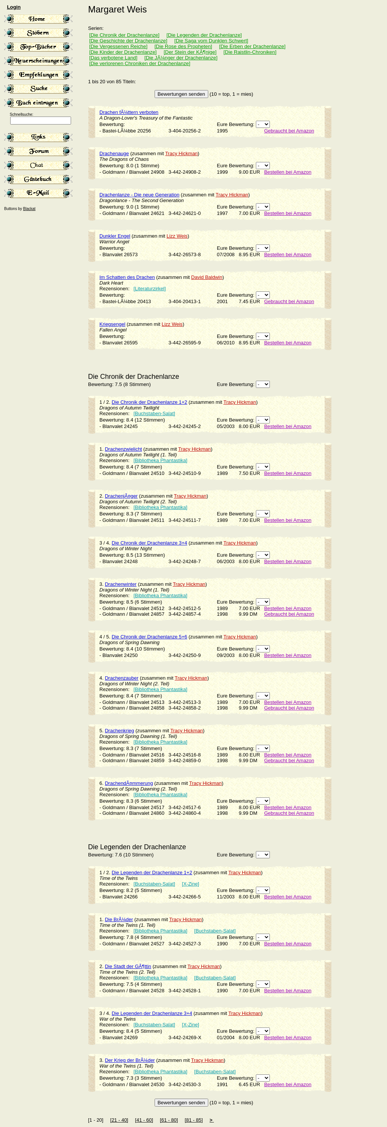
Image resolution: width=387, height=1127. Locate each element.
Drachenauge (114, 153)
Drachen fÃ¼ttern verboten (128, 112)
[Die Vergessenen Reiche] (118, 46)
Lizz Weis (177, 236)
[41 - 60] (144, 1120)
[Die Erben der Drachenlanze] (252, 46)
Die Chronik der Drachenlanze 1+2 (149, 402)
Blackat (29, 209)
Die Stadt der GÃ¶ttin (128, 966)
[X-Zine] (190, 884)
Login (13, 7)
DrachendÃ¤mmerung (129, 783)
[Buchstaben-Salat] (154, 413)
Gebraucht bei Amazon (289, 131)
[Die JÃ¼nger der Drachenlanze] (180, 58)
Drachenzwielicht (123, 449)
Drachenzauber (121, 678)
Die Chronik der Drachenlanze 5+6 (149, 637)
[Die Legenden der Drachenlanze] (203, 35)
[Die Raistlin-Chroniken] (249, 52)
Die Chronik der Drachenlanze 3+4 (149, 543)
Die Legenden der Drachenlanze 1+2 (152, 872)
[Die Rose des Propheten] (183, 46)
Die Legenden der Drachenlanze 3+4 (152, 1013)
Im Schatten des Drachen (127, 277)
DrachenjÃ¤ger (121, 496)
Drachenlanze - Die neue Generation (139, 195)
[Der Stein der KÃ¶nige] (190, 52)
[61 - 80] (169, 1120)
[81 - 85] (194, 1120)
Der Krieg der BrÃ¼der (130, 1060)
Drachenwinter (120, 584)
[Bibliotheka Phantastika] (160, 460)
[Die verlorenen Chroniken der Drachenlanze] (139, 63)
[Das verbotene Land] (113, 58)
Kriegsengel (112, 324)
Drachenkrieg (119, 730)
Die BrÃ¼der (119, 919)
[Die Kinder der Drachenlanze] (123, 52)
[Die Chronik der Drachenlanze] (124, 35)
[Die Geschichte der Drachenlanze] (128, 41)
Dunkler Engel (114, 236)
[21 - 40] (119, 1120)
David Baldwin (206, 277)
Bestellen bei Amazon (287, 172)
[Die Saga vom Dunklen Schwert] (211, 41)
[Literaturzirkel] (149, 288)
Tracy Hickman (181, 153)
